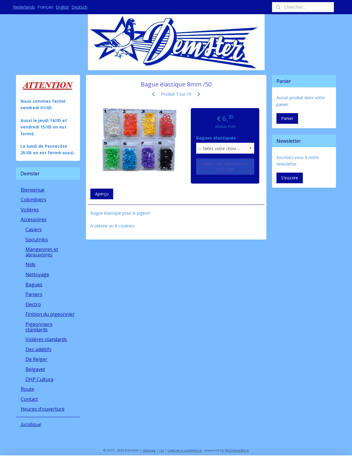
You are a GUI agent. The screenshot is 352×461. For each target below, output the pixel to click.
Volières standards (46, 339)
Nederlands (24, 7)
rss (161, 450)
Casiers (33, 229)
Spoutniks (36, 239)
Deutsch (79, 7)
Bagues (33, 284)
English (62, 7)
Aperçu (101, 194)
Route (27, 389)
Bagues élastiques (216, 138)
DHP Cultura (39, 379)
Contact (29, 399)
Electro (33, 304)
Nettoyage (37, 274)
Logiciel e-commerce (185, 450)
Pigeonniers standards (38, 327)
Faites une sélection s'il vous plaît (225, 166)
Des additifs (38, 349)
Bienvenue (32, 190)
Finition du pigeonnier (50, 314)
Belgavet (35, 369)
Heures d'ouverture (43, 409)
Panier (287, 118)
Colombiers (33, 199)
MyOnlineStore (237, 450)
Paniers (33, 294)
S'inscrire (289, 178)
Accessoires (34, 219)
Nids (30, 264)
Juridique (31, 424)
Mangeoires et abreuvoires (41, 252)
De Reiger (36, 359)
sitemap (149, 450)
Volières (30, 209)
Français (45, 7)
